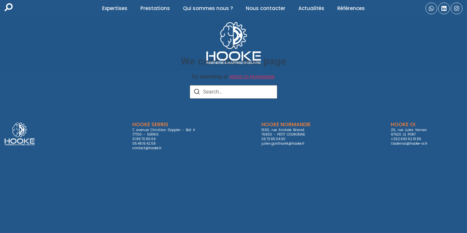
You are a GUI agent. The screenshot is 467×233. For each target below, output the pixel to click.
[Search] (196, 93)
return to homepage (252, 76)
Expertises (114, 8)
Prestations (155, 8)
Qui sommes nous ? (208, 8)
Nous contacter (265, 8)
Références (351, 8)
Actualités (311, 8)
